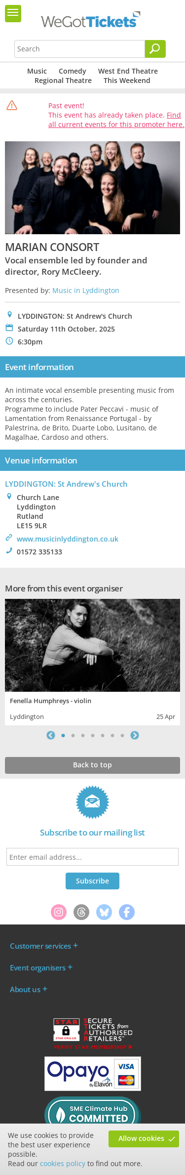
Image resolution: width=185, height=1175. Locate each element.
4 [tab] (92, 735)
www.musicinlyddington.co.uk (67, 539)
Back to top (92, 764)
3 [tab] (82, 735)
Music (37, 71)
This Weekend (127, 80)
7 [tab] (122, 735)
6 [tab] (112, 735)
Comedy (72, 71)
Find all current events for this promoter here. (116, 119)
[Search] (155, 49)
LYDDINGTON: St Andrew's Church (66, 484)
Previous (51, 735)
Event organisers (37, 967)
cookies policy (62, 1163)
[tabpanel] (92, 660)
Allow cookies (141, 1138)
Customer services (40, 946)
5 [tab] (102, 735)
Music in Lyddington (85, 290)
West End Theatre (128, 71)
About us (25, 989)
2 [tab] (73, 735)
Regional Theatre (63, 80)
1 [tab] (63, 735)
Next (135, 735)
